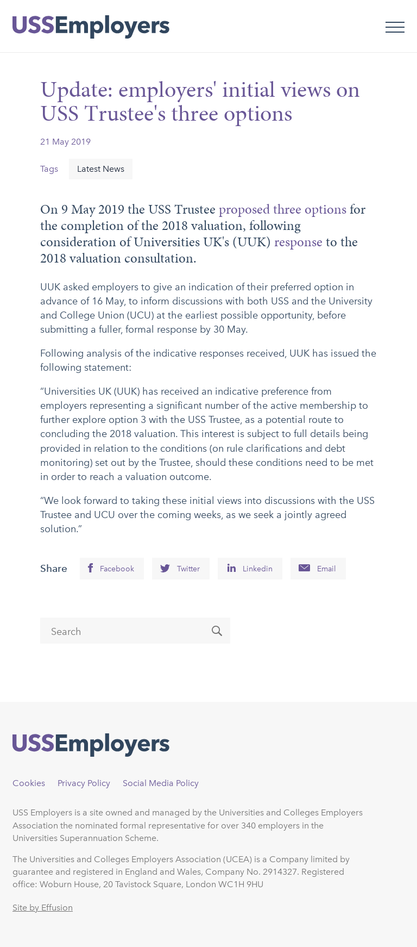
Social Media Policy (161, 783)
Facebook (117, 569)
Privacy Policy (84, 783)
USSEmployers (90, 745)
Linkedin (258, 569)
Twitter (188, 569)
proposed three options (282, 209)
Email (326, 569)
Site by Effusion (42, 907)
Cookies (28, 783)
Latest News (100, 169)
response (298, 241)
